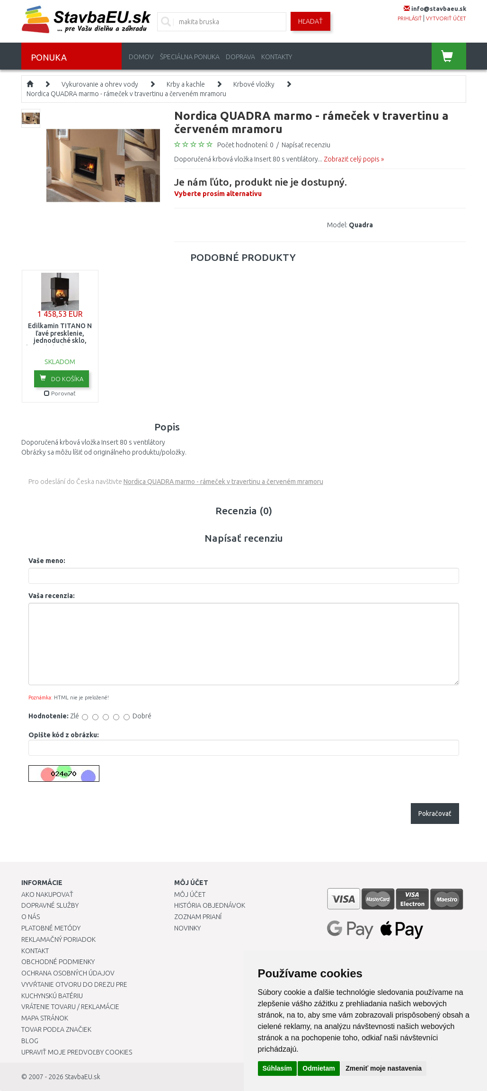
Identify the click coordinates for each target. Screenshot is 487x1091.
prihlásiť (410, 18)
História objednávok (209, 905)
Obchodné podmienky (58, 962)
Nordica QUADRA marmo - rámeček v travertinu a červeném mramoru (126, 94)
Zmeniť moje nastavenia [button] (383, 1068)
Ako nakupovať (47, 894)
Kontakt (35, 951)
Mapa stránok (44, 1018)
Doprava (240, 57)
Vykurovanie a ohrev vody (100, 84)
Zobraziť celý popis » (354, 159)
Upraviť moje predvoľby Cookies (76, 1052)
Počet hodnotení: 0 (245, 145)
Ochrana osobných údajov (68, 973)
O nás (30, 917)
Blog (29, 1041)
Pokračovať (435, 813)
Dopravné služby (50, 905)
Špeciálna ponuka (190, 57)
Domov (141, 57)
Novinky (187, 928)
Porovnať (60, 393)
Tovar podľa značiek (56, 1029)
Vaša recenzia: (51, 595)
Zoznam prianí (197, 917)
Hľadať (310, 21)
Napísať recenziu (306, 145)
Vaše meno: (46, 560)
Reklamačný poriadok (58, 939)
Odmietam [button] (318, 1068)
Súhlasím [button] (277, 1068)
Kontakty (276, 57)
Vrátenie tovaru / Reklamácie (70, 1007)
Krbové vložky (253, 84)
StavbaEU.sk (82, 1077)
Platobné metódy (50, 928)
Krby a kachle (186, 84)
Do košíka (61, 378)
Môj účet (189, 894)
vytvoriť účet (446, 18)
